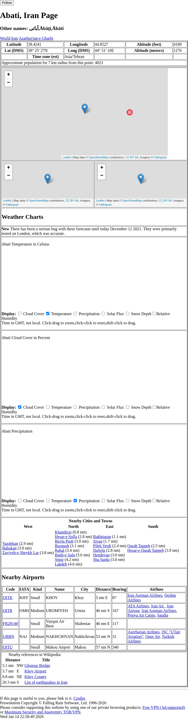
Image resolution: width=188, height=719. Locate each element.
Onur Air (152, 636)
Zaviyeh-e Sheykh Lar (20, 552)
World (5, 38)
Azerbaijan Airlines (143, 632)
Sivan (97, 541)
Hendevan (101, 555)
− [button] (8, 83)
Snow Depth (141, 314)
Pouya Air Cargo (141, 615)
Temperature (61, 314)
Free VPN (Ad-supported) (163, 707)
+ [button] (8, 75)
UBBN (8, 636)
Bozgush (62, 546)
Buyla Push (64, 541)
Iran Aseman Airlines (145, 595)
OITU (7, 647)
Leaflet (67, 157)
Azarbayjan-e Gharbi (36, 38)
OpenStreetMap (99, 157)
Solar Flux (115, 314)
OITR (7, 610)
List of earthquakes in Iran (46, 682)
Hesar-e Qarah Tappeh (145, 550)
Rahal (59, 550)
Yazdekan (10, 543)
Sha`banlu (101, 559)
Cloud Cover (33, 314)
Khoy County (35, 677)
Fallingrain (160, 157)
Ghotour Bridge (37, 665)
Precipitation (89, 314)
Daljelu (99, 550)
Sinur (59, 559)
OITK (7, 597)
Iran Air (158, 606)
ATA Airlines (138, 606)
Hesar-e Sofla (66, 536)
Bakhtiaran (102, 536)
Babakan (9, 548)
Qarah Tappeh (138, 546)
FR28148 (10, 623)
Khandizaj (63, 532)
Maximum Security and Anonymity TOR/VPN (42, 712)
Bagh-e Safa (65, 555)
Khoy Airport (35, 671)
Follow (7, 3)
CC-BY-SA (132, 157)
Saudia (162, 615)
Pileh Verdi (102, 546)
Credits (79, 698)
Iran (14, 38)
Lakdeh (61, 564)
